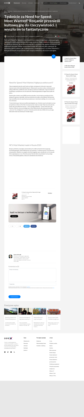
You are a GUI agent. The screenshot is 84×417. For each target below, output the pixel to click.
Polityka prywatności (54, 364)
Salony (50, 345)
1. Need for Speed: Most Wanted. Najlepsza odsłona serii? (70, 60)
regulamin (28, 286)
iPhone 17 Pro (52, 375)
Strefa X (25, 350)
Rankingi (26, 348)
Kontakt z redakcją (41, 345)
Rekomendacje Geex (41, 343)
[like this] (58, 36)
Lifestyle (26, 345)
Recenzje (26, 343)
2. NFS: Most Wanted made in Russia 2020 (69, 66)
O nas (50, 341)
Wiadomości (9, 11)
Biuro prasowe (52, 350)
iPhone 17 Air (52, 373)
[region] (32, 69)
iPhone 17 (51, 371)
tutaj (53, 287)
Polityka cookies (53, 343)
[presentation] (18, 291)
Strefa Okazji (52, 352)
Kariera (51, 348)
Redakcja (39, 341)
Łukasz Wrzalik (10, 36)
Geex (5, 11)
